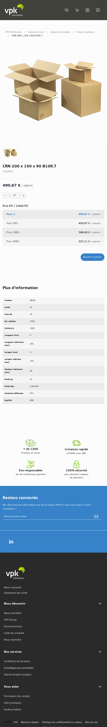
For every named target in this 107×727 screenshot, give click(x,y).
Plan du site (91, 722)
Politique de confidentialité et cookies (62, 722)
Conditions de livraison (17, 661)
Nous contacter (13, 587)
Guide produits (12, 709)
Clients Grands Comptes (17, 674)
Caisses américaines (60, 32)
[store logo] (14, 10)
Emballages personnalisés (19, 668)
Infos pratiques (12, 703)
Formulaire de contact (17, 696)
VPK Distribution (13, 32)
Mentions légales (30, 722)
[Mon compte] (87, 10)
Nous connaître (13, 613)
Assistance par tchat (15, 593)
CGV (16, 722)
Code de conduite (14, 633)
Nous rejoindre (12, 640)
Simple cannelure (85, 32)
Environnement (13, 626)
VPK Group (10, 620)
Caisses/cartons (36, 32)
